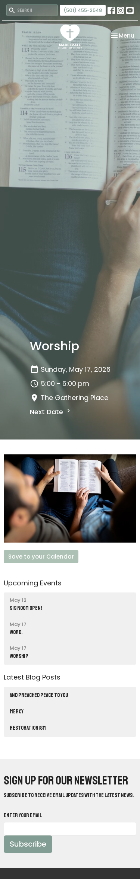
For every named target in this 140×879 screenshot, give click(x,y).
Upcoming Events (33, 583)
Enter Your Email (23, 815)
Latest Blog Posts (32, 677)
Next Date (51, 411)
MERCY (17, 711)
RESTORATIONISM (28, 728)
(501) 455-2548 (82, 10)
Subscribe (28, 844)
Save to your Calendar (41, 556)
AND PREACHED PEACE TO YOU (39, 695)
